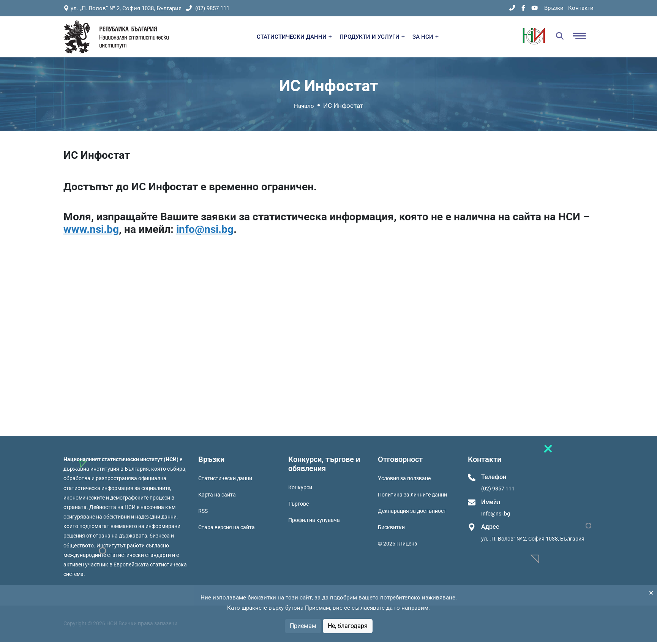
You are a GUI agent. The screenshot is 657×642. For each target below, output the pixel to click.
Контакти (581, 8)
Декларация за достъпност (412, 511)
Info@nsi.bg (495, 514)
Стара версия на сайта (226, 527)
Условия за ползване (404, 478)
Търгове (298, 504)
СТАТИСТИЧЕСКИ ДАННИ (294, 36)
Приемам (303, 625)
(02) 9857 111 (207, 8)
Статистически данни (225, 478)
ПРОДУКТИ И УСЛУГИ (372, 36)
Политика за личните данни (412, 495)
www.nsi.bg (91, 229)
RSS (203, 511)
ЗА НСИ (425, 36)
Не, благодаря (348, 625)
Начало (304, 106)
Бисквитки (391, 527)
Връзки (554, 8)
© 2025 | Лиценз (397, 544)
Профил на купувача (314, 520)
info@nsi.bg (205, 229)
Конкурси (300, 487)
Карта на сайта (217, 495)
